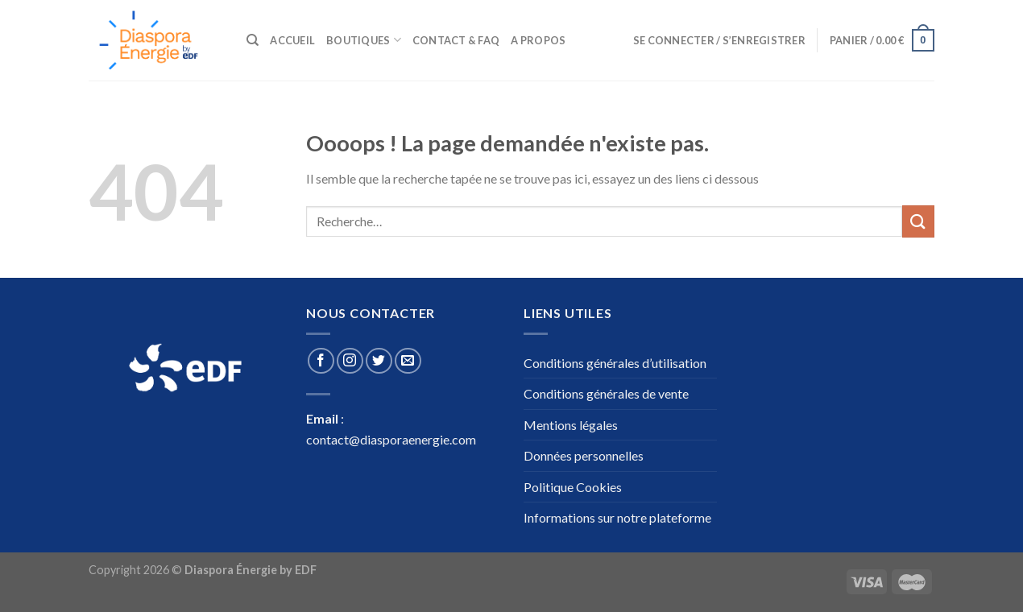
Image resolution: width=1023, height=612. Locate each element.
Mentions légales (571, 424)
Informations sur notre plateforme (617, 517)
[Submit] (918, 221)
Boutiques (363, 40)
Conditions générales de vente (606, 393)
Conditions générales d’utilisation (615, 362)
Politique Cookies (573, 486)
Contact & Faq (455, 40)
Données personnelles (584, 455)
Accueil (292, 40)
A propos (538, 40)
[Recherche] (252, 40)
